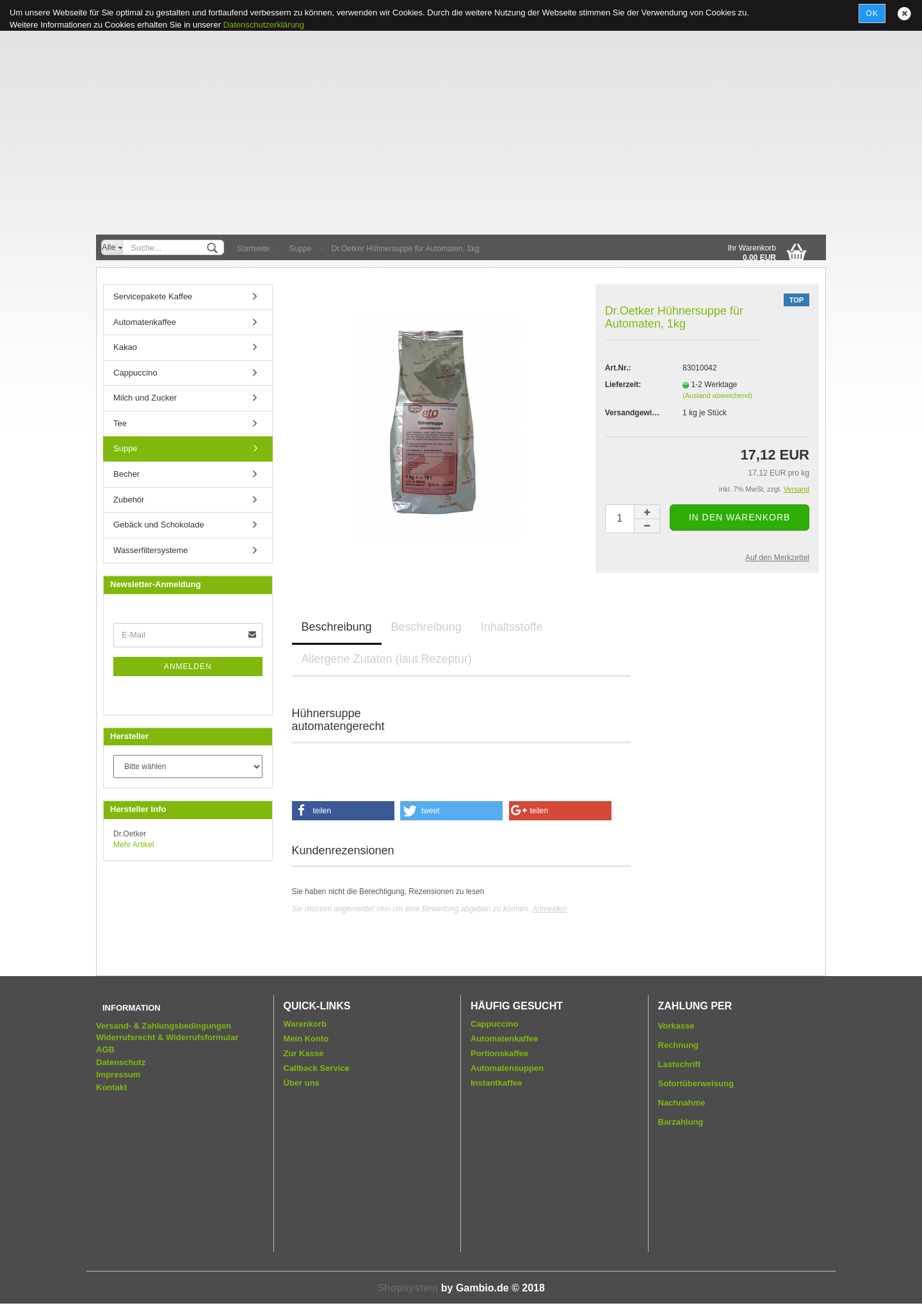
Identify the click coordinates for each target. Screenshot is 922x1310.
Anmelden (549, 908)
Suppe (125, 448)
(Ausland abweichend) (717, 395)
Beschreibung (337, 626)
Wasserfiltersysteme (150, 550)
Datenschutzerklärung (263, 24)
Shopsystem (407, 1287)
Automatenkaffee (144, 322)
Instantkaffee (496, 1083)
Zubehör (128, 499)
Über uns (301, 1083)
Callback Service (317, 1068)
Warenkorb (305, 1024)
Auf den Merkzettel (777, 557)
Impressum (118, 1074)
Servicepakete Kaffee (152, 296)
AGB (105, 1049)
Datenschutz (120, 1062)
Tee (120, 423)
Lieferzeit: (623, 384)
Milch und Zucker (145, 397)
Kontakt (111, 1087)
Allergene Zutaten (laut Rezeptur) (387, 658)
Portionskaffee (499, 1053)
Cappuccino (135, 372)
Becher (126, 474)
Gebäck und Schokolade (158, 524)
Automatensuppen (507, 1068)
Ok (872, 13)
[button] (343, 810)
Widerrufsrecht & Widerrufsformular (167, 1037)
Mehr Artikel (133, 844)
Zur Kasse (304, 1053)
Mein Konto (306, 1038)
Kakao (125, 347)
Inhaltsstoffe (512, 626)
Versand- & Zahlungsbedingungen (163, 1026)
